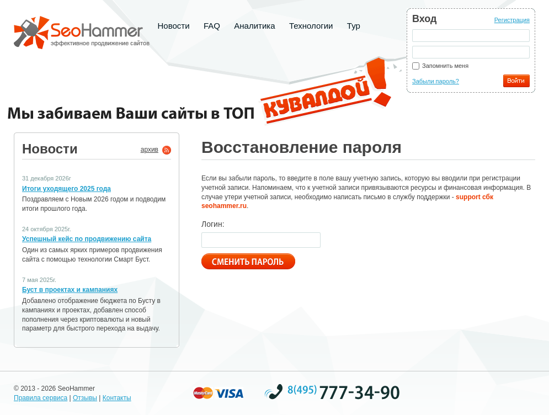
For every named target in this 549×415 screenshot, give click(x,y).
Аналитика (254, 25)
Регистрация (512, 20)
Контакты (117, 398)
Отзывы (85, 398)
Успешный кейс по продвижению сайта (86, 239)
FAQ (212, 25)
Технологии (311, 25)
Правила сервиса (40, 398)
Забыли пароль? (435, 81)
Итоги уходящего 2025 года (66, 189)
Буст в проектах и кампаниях (70, 290)
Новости (174, 25)
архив (149, 149)
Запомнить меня (445, 65)
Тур (353, 25)
